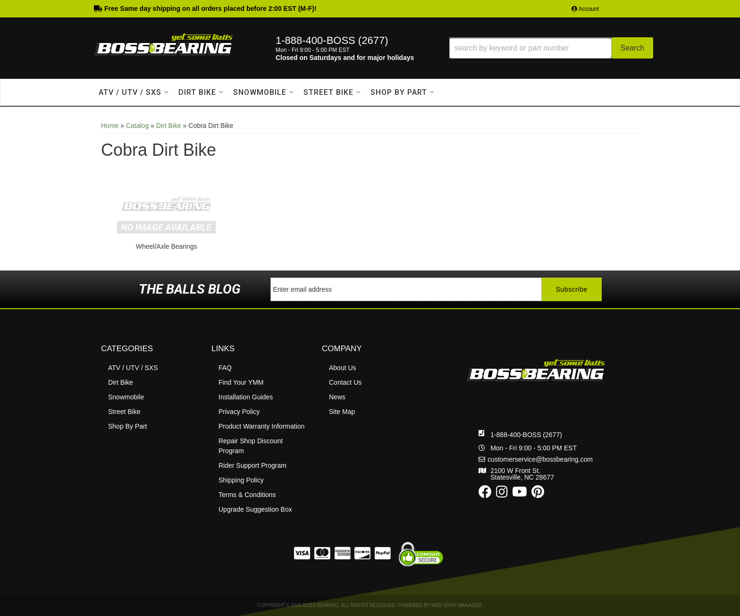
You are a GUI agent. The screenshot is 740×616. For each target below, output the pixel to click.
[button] (551, 48)
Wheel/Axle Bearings (166, 246)
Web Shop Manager (456, 605)
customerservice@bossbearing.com (540, 459)
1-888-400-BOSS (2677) (526, 435)
